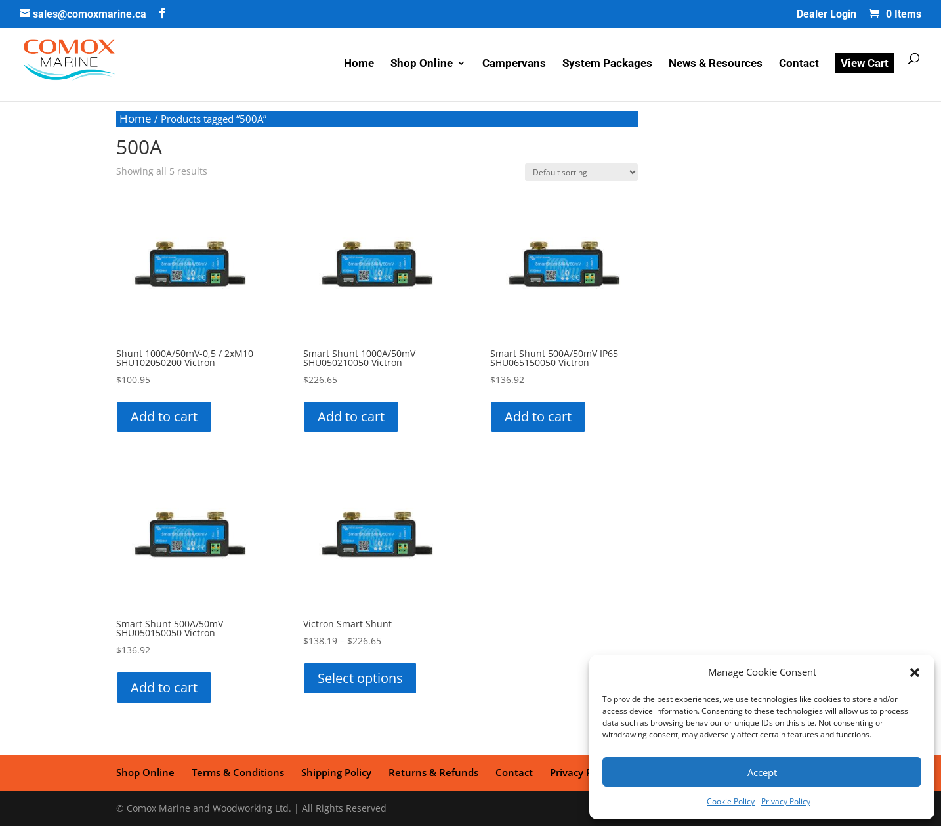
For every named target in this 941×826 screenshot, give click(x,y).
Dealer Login (826, 14)
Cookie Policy (731, 801)
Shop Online (421, 64)
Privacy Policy (785, 801)
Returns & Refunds (433, 772)
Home (359, 64)
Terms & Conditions (238, 772)
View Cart (865, 63)
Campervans (514, 64)
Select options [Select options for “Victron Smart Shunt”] (360, 678)
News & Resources (716, 64)
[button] (914, 672)
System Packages (607, 64)
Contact (799, 64)
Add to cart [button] (164, 416)
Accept (762, 772)
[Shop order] (581, 172)
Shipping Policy (336, 772)
